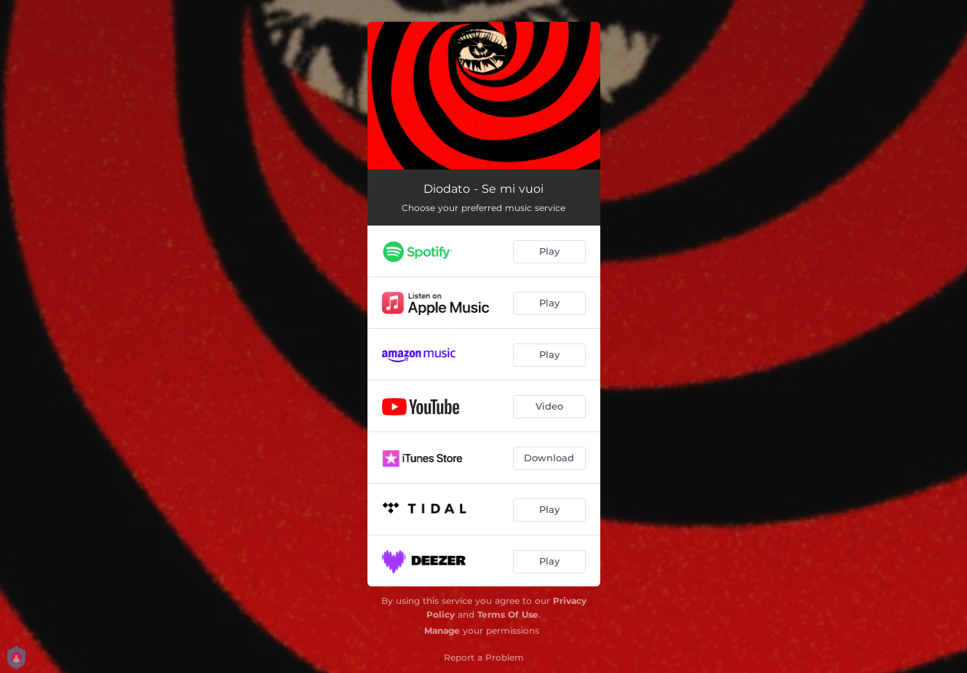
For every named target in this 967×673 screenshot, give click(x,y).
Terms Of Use (507, 614)
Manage (442, 630)
